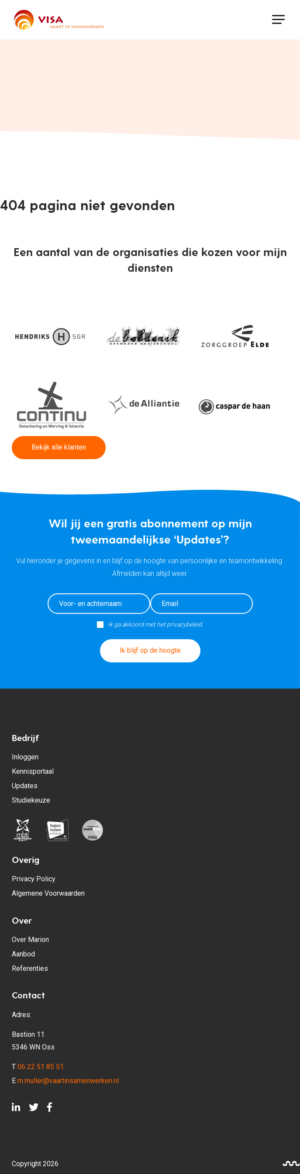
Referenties (30, 968)
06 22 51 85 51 (40, 1067)
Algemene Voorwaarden (48, 893)
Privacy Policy (33, 879)
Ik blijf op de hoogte (150, 650)
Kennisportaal (33, 771)
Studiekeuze (31, 800)
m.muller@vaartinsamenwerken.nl (68, 1081)
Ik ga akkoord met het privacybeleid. (155, 624)
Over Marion (30, 939)
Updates (25, 786)
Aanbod (23, 954)
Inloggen (25, 757)
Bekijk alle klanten (58, 447)
